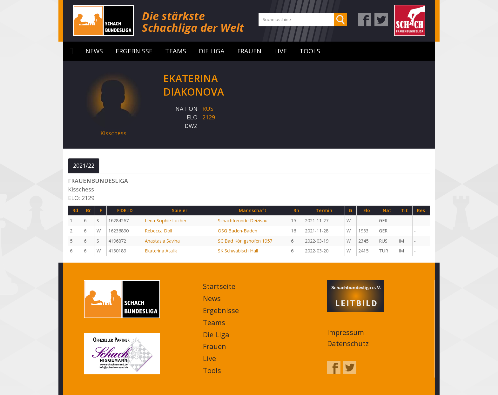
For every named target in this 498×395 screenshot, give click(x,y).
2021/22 (83, 165)
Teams (175, 51)
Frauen (249, 51)
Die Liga (212, 51)
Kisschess (113, 133)
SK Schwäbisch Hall (238, 251)
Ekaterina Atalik (161, 251)
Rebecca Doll (158, 231)
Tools (309, 51)
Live (280, 51)
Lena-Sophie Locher (165, 221)
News (94, 51)
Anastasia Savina (162, 241)
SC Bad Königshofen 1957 (245, 241)
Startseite (71, 51)
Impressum (345, 332)
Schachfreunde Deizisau (242, 221)
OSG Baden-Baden (237, 231)
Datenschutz (348, 343)
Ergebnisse (134, 51)
